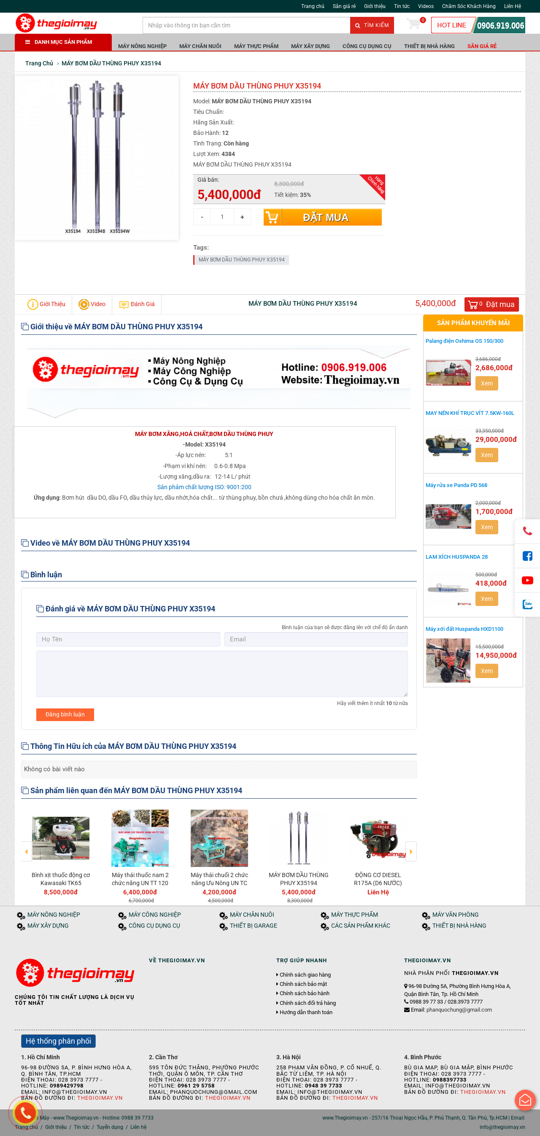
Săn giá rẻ (344, 6)
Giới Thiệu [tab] (46, 304)
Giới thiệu (375, 6)
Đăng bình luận (65, 714)
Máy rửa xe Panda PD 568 (456, 485)
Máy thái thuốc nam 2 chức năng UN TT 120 (140, 879)
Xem (487, 383)
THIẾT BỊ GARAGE (253, 926)
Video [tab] (91, 304)
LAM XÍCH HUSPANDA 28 (457, 557)
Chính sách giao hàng (305, 975)
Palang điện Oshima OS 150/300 (464, 341)
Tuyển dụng (110, 1127)
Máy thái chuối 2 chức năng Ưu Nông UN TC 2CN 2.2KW (219, 883)
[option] (60, 851)
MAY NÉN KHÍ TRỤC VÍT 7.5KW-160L (470, 413)
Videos (426, 6)
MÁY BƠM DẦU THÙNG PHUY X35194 (242, 260)
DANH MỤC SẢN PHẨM (58, 42)
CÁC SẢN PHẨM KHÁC (360, 926)
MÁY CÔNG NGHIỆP (155, 915)
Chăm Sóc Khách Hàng (469, 6)
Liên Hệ (512, 6)
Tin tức (402, 6)
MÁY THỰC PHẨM (256, 46)
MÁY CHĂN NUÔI (200, 46)
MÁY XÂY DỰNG (310, 46)
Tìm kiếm (372, 25)
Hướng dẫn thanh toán (306, 1012)
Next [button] (411, 845)
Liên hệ (138, 1127)
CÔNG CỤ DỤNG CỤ (367, 46)
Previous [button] (26, 845)
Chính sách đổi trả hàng (308, 1003)
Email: (451, 1010)
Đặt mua (325, 217)
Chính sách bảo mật (303, 984)
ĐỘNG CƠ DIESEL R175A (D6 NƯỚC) (378, 879)
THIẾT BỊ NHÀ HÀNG (429, 46)
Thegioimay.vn (100, 1098)
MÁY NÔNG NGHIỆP (142, 46)
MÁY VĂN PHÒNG (455, 915)
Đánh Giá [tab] (137, 304)
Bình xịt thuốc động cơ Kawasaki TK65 (61, 879)
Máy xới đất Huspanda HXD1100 (464, 629)
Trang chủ (312, 6)
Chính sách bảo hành (304, 993)
